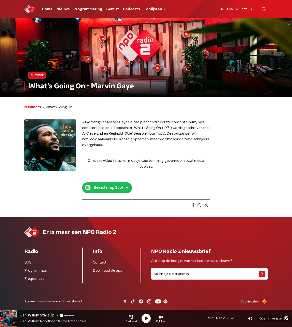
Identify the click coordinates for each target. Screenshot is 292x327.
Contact (99, 262)
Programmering (88, 9)
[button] (131, 318)
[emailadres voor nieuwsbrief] (209, 274)
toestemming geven (158, 161)
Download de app (107, 270)
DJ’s (27, 262)
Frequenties (34, 279)
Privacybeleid (72, 301)
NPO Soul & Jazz (237, 9)
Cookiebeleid (249, 301)
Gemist (112, 9)
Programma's (35, 270)
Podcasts (131, 9)
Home (47, 9)
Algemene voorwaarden (42, 301)
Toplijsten (154, 9)
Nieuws (63, 9)
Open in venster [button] (273, 318)
